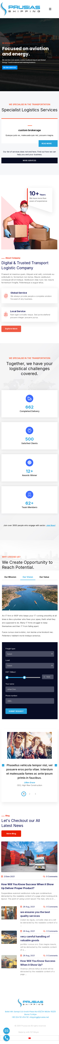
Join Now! (51, 525)
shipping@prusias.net (39, 1017)
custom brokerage (29, 130)
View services (9, 67)
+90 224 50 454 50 (20, 1017)
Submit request (16, 711)
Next (56, 765)
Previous (3, 765)
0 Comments (48, 876)
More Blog (11, 833)
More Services (29, 160)
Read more (48, 143)
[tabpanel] (29, 761)
